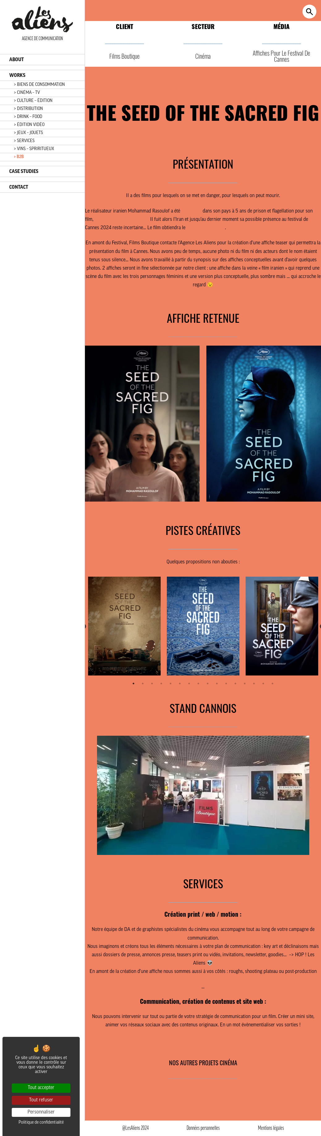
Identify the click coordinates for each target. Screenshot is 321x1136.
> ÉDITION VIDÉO (29, 125)
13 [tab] (245, 683)
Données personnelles (203, 1128)
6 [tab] (180, 683)
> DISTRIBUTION (28, 109)
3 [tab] (152, 683)
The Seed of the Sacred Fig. (121, 219)
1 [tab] (133, 683)
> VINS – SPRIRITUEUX (34, 149)
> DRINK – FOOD (28, 117)
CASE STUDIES (23, 171)
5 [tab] (170, 683)
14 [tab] (254, 683)
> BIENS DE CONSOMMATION (39, 84)
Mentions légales (271, 1128)
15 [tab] (263, 683)
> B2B (19, 157)
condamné (191, 211)
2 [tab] (143, 683)
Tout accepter (41, 1087)
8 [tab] (198, 683)
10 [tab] (217, 683)
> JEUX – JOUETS (28, 133)
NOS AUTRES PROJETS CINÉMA (203, 1062)
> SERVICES (24, 141)
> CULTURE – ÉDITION (33, 101)
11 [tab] (226, 683)
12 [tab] (235, 683)
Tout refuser (41, 1100)
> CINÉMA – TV (27, 92)
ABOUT (16, 59)
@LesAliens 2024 (135, 1128)
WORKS (17, 75)
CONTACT (18, 187)
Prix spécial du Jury (206, 227)
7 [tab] (189, 683)
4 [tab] (161, 683)
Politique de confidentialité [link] (41, 1122)
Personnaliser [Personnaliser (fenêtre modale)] (41, 1112)
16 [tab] (272, 683)
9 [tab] (208, 683)
